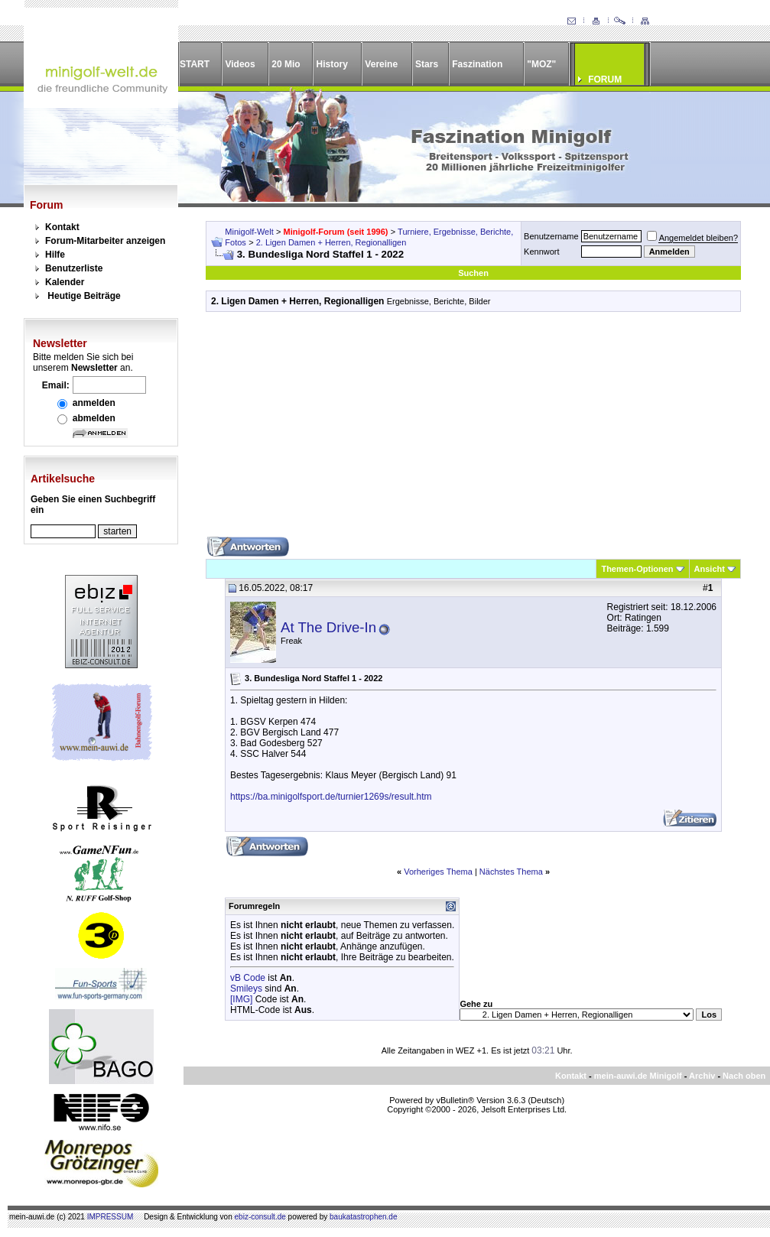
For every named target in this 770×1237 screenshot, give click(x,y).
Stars (426, 64)
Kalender (64, 282)
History (332, 64)
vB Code (247, 977)
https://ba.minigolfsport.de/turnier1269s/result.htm (330, 796)
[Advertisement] (473, 430)
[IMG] (241, 999)
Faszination (477, 64)
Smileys (246, 988)
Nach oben (744, 1075)
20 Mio (285, 64)
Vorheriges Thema (438, 871)
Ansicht (709, 568)
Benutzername (551, 236)
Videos (240, 64)
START (195, 64)
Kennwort (541, 251)
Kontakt (62, 227)
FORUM (605, 79)
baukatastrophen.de (363, 1217)
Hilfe (55, 254)
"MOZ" (541, 64)
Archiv (702, 1075)
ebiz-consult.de (260, 1217)
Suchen (473, 273)
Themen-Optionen (637, 568)
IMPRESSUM (110, 1217)
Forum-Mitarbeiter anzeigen (105, 240)
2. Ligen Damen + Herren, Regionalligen (331, 242)
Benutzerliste (73, 268)
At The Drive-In (328, 627)
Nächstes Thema (511, 871)
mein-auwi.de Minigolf (638, 1075)
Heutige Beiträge (83, 296)
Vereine (381, 64)
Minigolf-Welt (249, 231)
